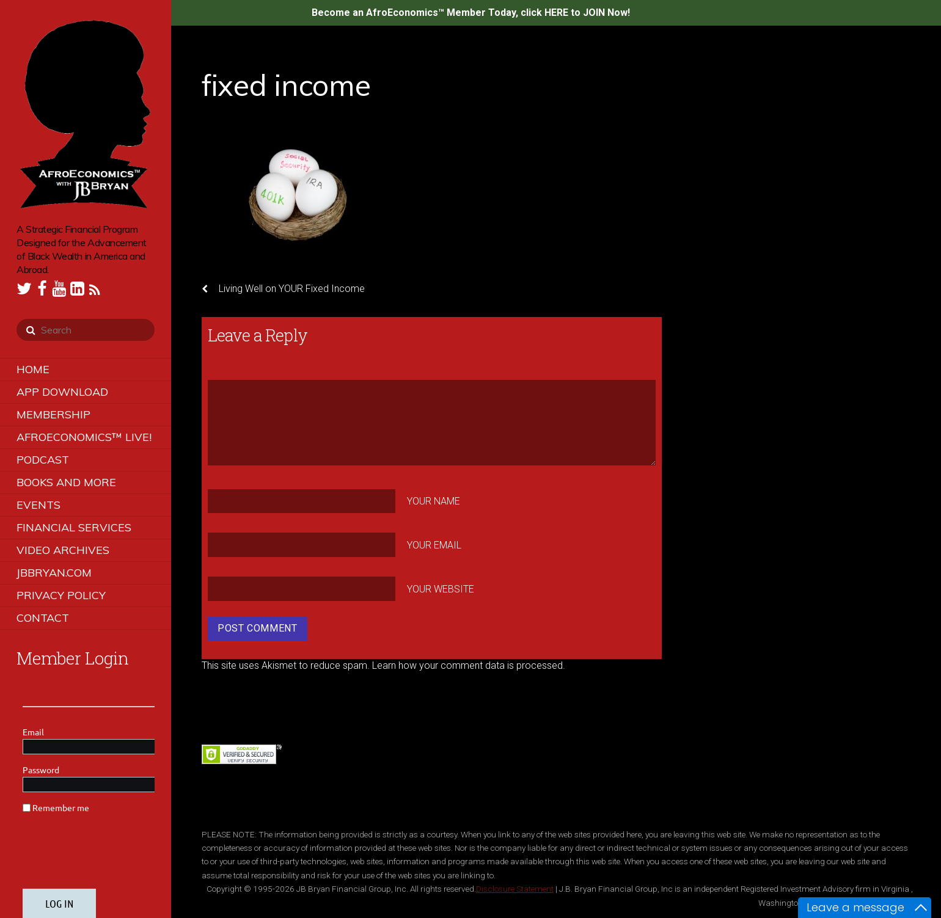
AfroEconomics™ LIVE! (84, 437)
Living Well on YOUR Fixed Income (283, 289)
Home (32, 369)
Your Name (433, 501)
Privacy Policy (61, 595)
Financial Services (73, 527)
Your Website (440, 589)
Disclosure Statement (515, 889)
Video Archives (62, 550)
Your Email (434, 545)
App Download (62, 392)
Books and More (66, 482)
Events (38, 505)
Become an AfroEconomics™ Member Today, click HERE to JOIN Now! (471, 12)
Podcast (42, 460)
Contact (42, 618)
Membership (53, 414)
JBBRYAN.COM (54, 573)
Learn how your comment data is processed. (468, 665)
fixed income (286, 85)
